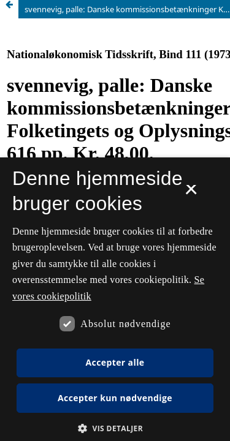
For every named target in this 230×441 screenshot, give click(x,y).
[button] (115, 428)
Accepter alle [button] (114, 362)
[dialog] (115, 299)
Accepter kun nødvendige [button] (115, 398)
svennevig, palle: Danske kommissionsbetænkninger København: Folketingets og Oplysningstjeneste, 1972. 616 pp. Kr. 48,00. (127, 9)
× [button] (191, 193)
